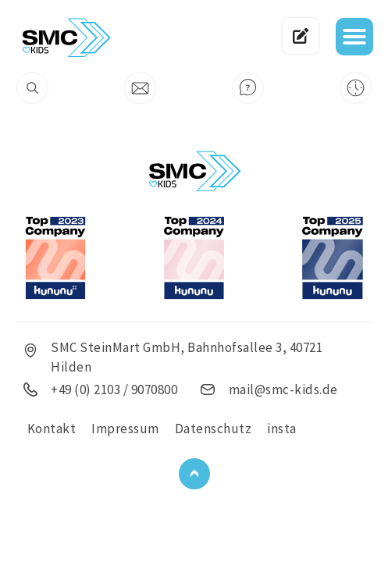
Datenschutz (213, 428)
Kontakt (52, 428)
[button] (354, 36)
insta (282, 428)
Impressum (125, 428)
